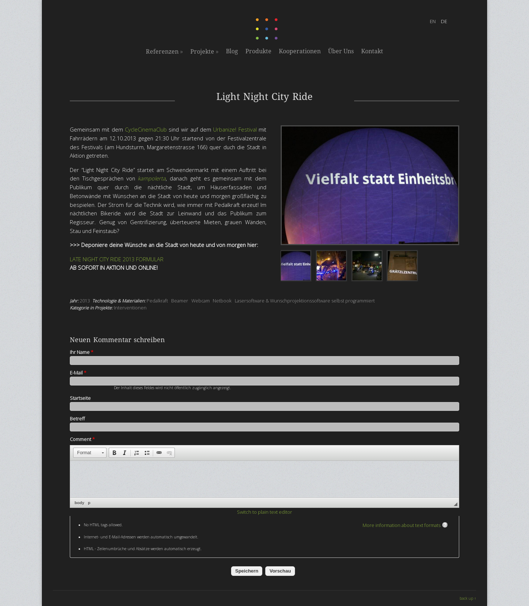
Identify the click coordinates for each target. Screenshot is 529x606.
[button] (90, 453)
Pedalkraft (157, 301)
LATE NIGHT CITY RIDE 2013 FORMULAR (116, 259)
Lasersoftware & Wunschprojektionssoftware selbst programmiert (305, 301)
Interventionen (130, 308)
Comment (82, 439)
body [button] (79, 503)
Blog (232, 51)
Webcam (200, 301)
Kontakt (372, 51)
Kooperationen (300, 51)
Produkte (258, 51)
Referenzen (164, 51)
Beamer (179, 301)
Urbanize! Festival (234, 129)
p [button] (89, 503)
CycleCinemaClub (146, 129)
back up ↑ (468, 598)
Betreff (77, 418)
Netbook (222, 301)
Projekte (204, 51)
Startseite (80, 398)
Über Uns (341, 51)
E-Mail (78, 372)
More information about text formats (401, 525)
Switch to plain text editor (264, 512)
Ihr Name (81, 352)
